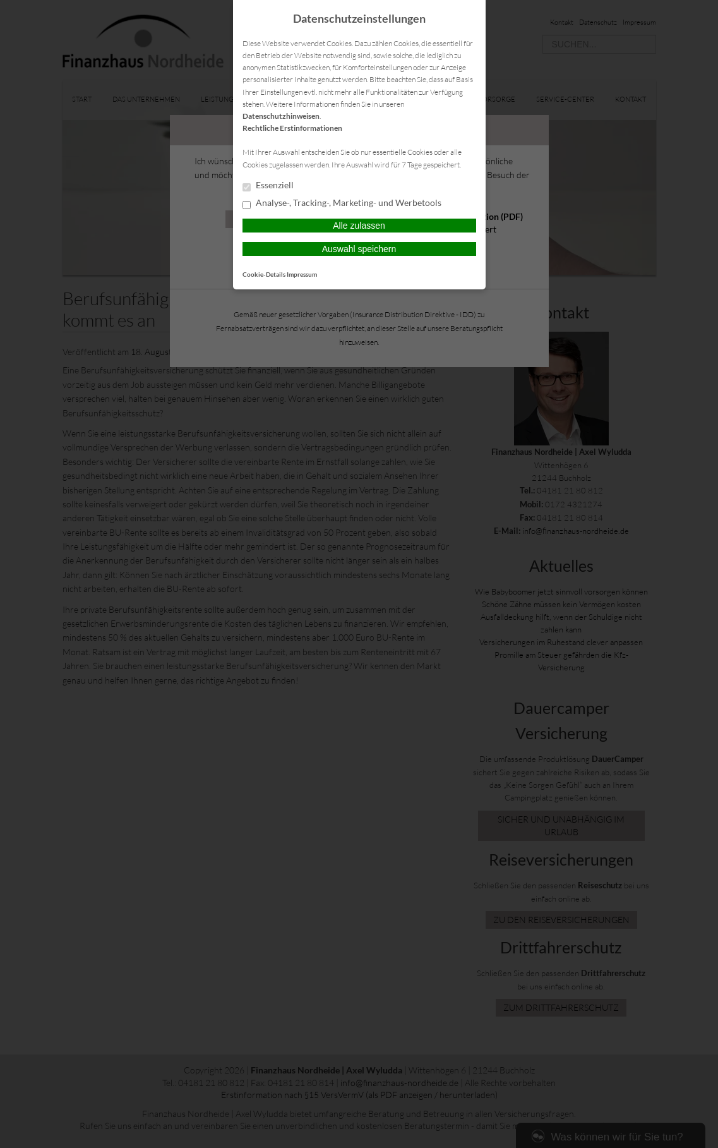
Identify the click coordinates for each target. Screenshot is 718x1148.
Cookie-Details (263, 274)
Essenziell (268, 185)
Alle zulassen (359, 226)
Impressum (302, 274)
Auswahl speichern (359, 249)
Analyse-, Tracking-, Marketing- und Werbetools (341, 203)
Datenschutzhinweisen (281, 116)
